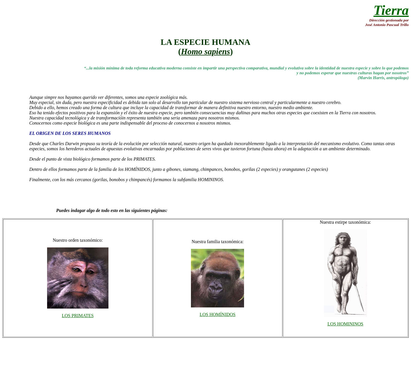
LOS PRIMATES (78, 315)
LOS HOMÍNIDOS (217, 314)
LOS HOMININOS (345, 323)
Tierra (391, 10)
